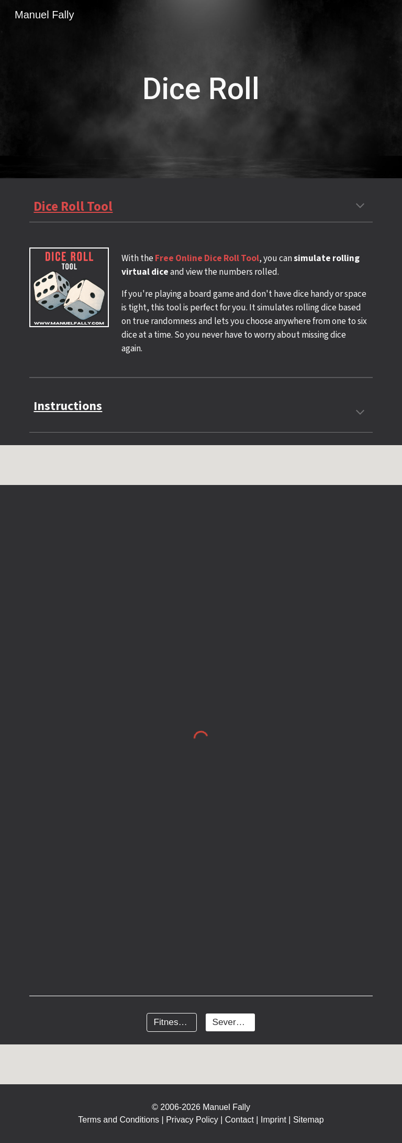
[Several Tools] (230, 1022)
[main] (201, 89)
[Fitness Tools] (171, 1022)
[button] (360, 206)
